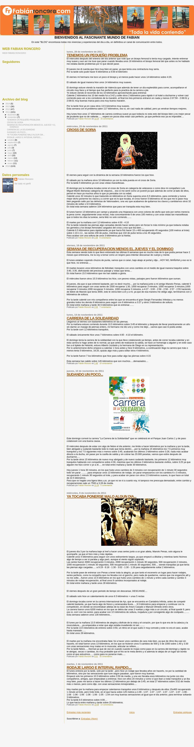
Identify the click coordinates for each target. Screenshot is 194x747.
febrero (11, 161)
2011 (8, 112)
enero (10, 163)
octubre (11, 140)
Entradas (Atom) (89, 718)
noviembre (12, 117)
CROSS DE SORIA (81, 130)
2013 (8, 106)
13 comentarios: (107, 705)
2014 (8, 103)
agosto (11, 145)
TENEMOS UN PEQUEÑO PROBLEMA (97, 55)
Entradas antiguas (182, 712)
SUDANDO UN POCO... (85, 374)
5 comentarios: (107, 485)
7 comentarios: (105, 307)
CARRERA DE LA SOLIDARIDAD (93, 318)
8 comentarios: (105, 238)
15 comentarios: (107, 119)
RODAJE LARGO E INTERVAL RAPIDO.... (99, 667)
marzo (11, 158)
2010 (8, 166)
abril (10, 155)
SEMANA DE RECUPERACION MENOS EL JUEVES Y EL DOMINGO (120, 249)
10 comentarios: (106, 363)
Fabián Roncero (25, 179)
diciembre (12, 115)
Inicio (132, 712)
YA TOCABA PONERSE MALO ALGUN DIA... (101, 496)
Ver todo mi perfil (22, 183)
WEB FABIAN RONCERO (14, 53)
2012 (8, 109)
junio (10, 150)
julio (10, 148)
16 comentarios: (106, 656)
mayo (10, 153)
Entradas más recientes (79, 712)
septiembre (13, 142)
